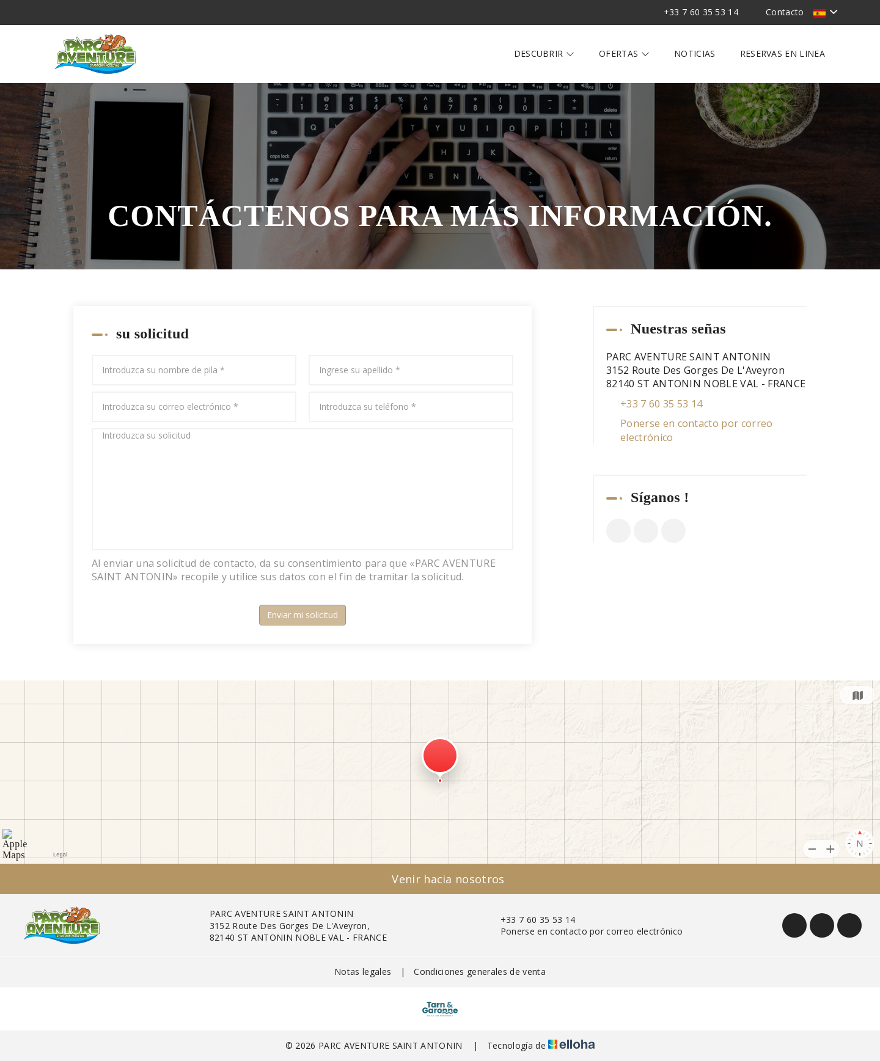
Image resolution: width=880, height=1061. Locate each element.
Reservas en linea (782, 53)
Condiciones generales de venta (480, 971)
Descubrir (544, 53)
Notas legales (362, 971)
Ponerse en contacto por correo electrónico (696, 430)
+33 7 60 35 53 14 (530, 919)
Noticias (695, 53)
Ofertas (624, 53)
